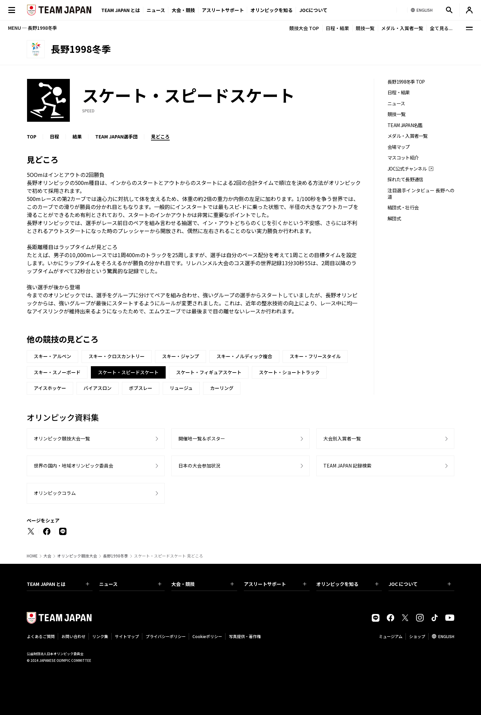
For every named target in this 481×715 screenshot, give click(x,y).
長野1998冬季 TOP (406, 82)
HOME (32, 555)
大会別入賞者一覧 (342, 438)
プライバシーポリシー (166, 636)
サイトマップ (127, 636)
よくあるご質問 (41, 636)
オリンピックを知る (272, 10)
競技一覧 (365, 28)
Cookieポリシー (207, 636)
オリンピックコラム (55, 493)
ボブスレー (140, 388)
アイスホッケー (50, 388)
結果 (77, 136)
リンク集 (100, 636)
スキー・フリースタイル (315, 356)
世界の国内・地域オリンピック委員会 (73, 465)
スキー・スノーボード (57, 372)
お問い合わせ (73, 636)
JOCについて (313, 10)
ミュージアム (391, 636)
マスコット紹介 (403, 158)
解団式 (394, 218)
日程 (54, 136)
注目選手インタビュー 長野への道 (420, 193)
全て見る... (441, 28)
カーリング (221, 388)
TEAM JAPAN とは (58, 584)
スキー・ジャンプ (180, 356)
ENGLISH (446, 636)
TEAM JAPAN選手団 (116, 136)
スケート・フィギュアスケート (209, 372)
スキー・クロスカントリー (117, 356)
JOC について (419, 584)
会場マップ (398, 147)
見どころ (160, 136)
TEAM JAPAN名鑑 (405, 125)
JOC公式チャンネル (407, 169)
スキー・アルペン (52, 356)
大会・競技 (202, 584)
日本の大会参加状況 (199, 465)
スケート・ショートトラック (289, 372)
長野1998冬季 (115, 555)
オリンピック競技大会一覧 (62, 438)
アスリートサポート (223, 10)
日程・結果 (337, 28)
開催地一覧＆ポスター (201, 438)
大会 (47, 555)
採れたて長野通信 (405, 179)
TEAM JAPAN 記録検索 (347, 465)
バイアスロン (98, 388)
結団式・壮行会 (403, 207)
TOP (31, 136)
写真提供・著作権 (245, 636)
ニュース (156, 10)
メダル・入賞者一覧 (402, 28)
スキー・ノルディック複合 (244, 356)
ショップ (417, 636)
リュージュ (181, 388)
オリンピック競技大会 (77, 555)
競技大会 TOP (304, 28)
